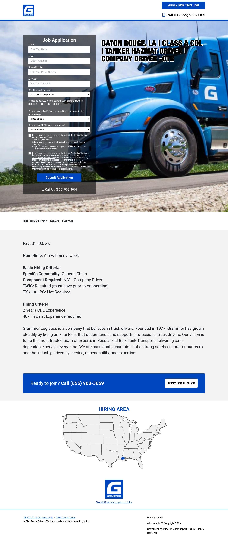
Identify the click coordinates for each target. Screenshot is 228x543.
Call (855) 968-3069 (82, 383)
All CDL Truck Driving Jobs (38, 517)
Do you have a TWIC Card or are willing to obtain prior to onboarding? (55, 113)
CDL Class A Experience (40, 90)
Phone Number (35, 67)
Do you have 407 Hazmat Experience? (47, 125)
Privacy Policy (40, 144)
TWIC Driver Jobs (66, 517)
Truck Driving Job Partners (45, 149)
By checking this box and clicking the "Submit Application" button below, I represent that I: (61, 142)
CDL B (45, 104)
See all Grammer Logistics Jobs (114, 502)
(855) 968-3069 (185, 15)
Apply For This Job (183, 5)
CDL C (57, 104)
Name (31, 44)
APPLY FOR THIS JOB (181, 383)
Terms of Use (76, 142)
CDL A (32, 104)
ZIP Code (33, 79)
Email (31, 56)
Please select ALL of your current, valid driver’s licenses (55, 100)
